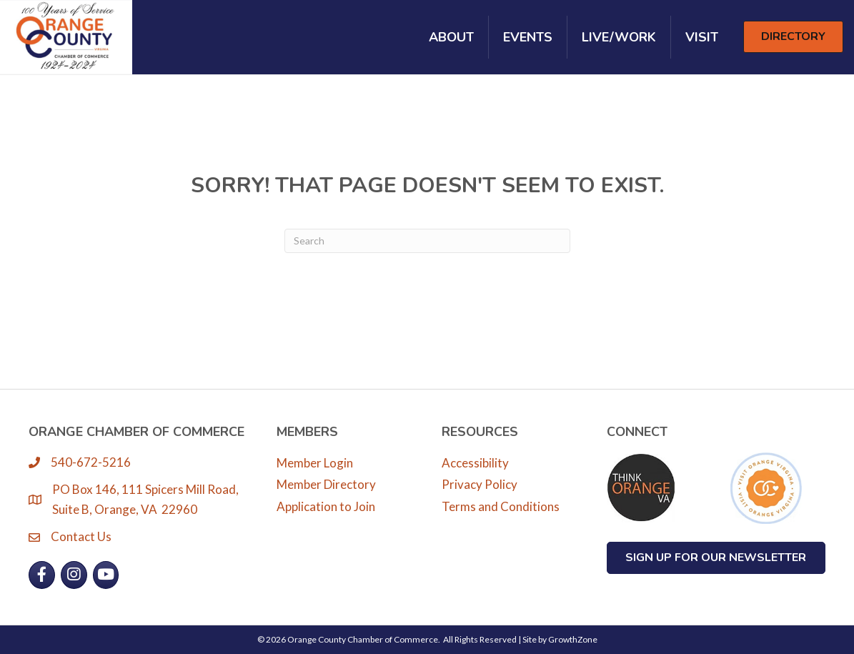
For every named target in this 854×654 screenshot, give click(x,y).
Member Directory (326, 484)
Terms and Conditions (501, 506)
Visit (701, 37)
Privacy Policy (479, 484)
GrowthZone (572, 639)
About (451, 37)
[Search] (427, 241)
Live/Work (619, 37)
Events (527, 37)
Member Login (315, 462)
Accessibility (475, 462)
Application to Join (326, 506)
